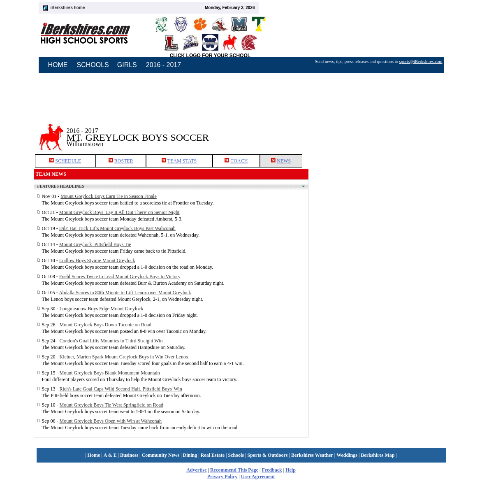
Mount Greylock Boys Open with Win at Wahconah (111, 421)
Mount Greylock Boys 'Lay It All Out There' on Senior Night (119, 212)
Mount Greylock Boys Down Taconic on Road (106, 325)
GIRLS (127, 64)
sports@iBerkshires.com (421, 61)
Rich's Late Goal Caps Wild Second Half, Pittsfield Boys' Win (121, 389)
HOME (58, 64)
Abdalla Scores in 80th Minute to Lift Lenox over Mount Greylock (125, 292)
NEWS (284, 161)
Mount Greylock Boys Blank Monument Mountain (110, 373)
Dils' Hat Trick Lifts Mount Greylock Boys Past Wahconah (117, 228)
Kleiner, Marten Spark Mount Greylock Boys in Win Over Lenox (124, 357)
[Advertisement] (378, 131)
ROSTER (123, 161)
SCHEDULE (68, 161)
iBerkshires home (68, 7)
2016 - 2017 (163, 64)
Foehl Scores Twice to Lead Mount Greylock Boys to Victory (120, 276)
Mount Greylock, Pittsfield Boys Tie (95, 244)
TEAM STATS (182, 161)
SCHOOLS (93, 64)
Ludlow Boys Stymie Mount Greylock (97, 260)
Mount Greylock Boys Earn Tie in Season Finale (108, 196)
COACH (239, 161)
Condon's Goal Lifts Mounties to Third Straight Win (111, 341)
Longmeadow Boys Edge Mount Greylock (102, 309)
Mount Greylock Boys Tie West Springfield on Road (111, 405)
